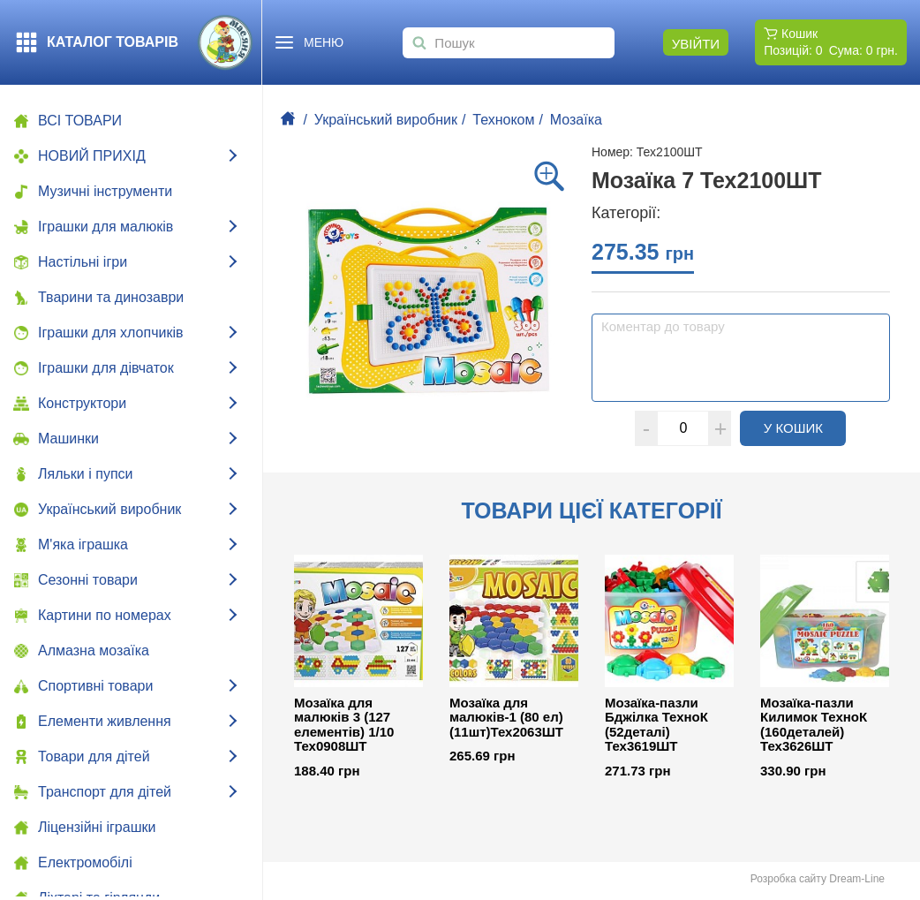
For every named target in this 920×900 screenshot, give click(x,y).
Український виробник (385, 119)
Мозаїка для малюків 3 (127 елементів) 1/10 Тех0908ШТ (344, 725)
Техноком (503, 119)
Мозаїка (576, 119)
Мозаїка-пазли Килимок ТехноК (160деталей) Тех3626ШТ (813, 725)
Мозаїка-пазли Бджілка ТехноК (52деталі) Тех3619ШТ (656, 725)
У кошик (805, 427)
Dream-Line (857, 879)
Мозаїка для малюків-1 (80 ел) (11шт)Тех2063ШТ (506, 717)
